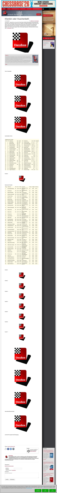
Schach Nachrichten (15, 15)
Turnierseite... (9, 28)
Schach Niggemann (33, 451)
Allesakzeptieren (52, 490)
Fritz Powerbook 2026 (48, 41)
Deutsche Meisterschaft (11, 446)
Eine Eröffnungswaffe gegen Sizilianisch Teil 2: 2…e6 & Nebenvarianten (48, 451)
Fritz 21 (6, 55)
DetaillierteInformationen (38, 490)
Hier (43, 487)
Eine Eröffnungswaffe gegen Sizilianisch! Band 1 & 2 (48, 463)
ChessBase (11, 455)
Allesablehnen (45, 490)
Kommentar (7, 471)
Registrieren (14, 470)
